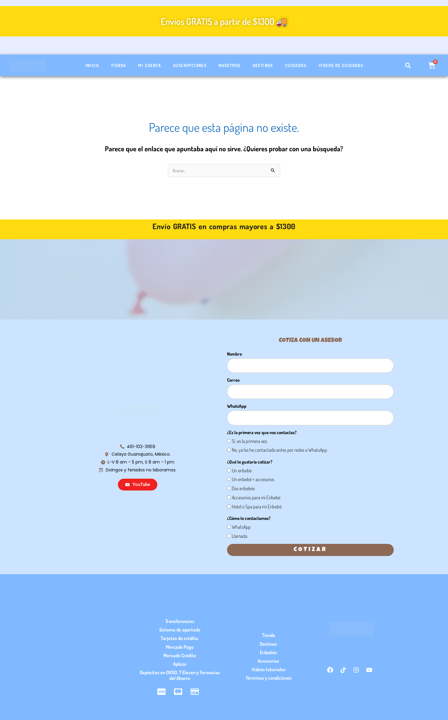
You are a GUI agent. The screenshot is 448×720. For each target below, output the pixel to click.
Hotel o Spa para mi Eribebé (257, 507)
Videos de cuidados (341, 65)
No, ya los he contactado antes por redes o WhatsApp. (280, 450)
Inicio (92, 65)
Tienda (118, 65)
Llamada (239, 537)
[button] (408, 65)
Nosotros (229, 65)
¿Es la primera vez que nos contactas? (262, 433)
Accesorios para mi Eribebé (256, 498)
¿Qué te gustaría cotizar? (249, 462)
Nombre (234, 354)
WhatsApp (236, 407)
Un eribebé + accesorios (253, 480)
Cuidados (295, 65)
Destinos (263, 65)
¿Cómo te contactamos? (249, 519)
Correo (233, 380)
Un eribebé (242, 471)
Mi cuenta (149, 65)
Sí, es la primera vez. (250, 442)
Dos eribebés (243, 489)
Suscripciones (189, 65)
